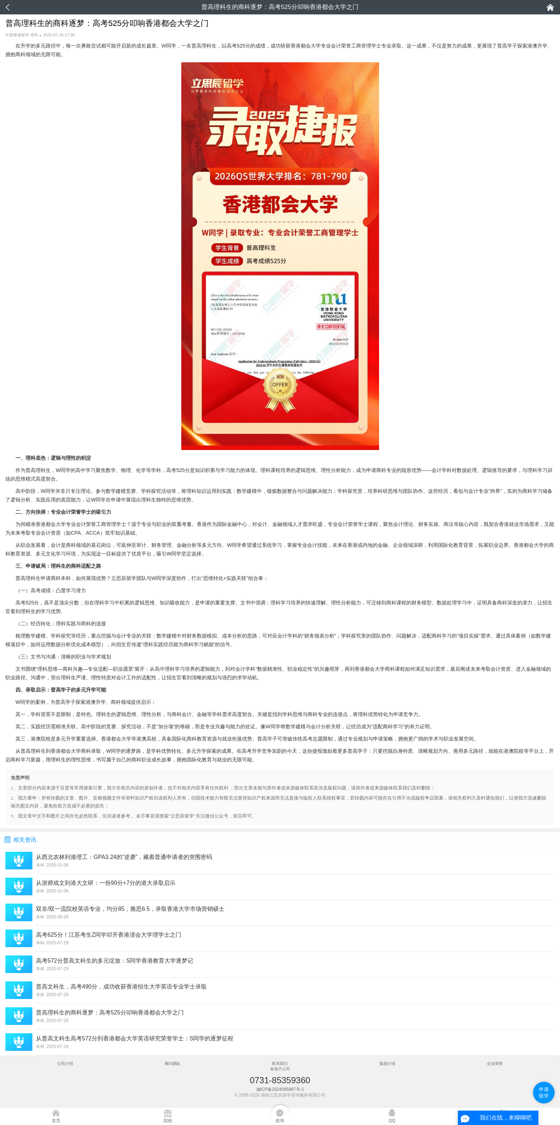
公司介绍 (65, 1063)
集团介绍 (387, 1063)
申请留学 (544, 1092)
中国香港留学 (17, 35)
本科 (34, 35)
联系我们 (280, 1063)
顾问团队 (173, 1063)
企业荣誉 (495, 1063)
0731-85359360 (280, 1080)
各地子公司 (280, 1069)
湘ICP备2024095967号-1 (280, 1089)
